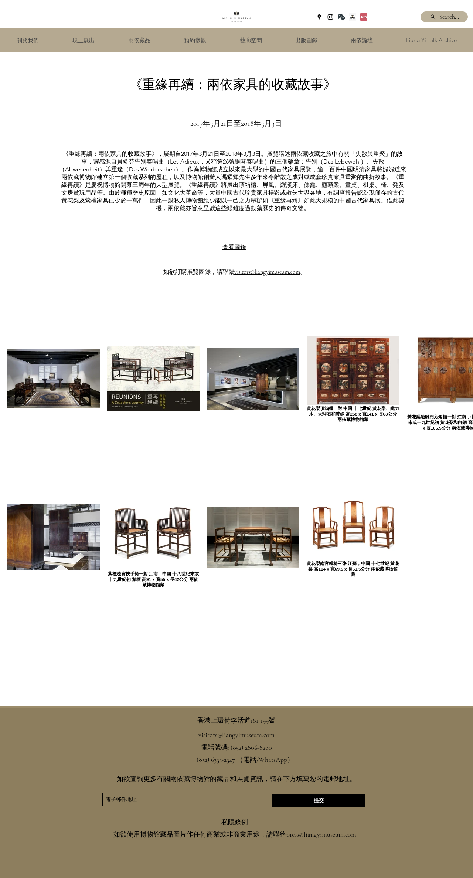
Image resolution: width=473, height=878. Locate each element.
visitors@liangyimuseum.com (267, 272)
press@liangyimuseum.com (321, 834)
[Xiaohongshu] (363, 17)
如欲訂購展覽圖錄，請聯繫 (198, 272)
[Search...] (444, 16)
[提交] (318, 800)
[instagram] (330, 17)
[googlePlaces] (319, 17)
